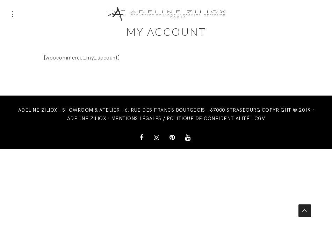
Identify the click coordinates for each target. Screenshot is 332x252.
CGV (259, 118)
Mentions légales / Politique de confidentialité (180, 118)
